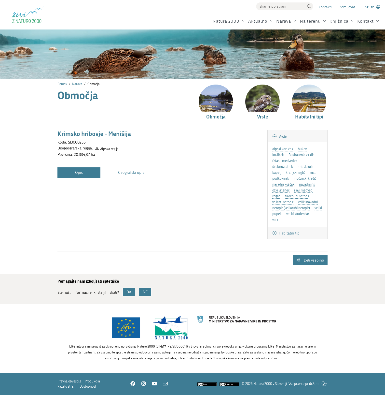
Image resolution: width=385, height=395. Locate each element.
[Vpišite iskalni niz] (280, 6)
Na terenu (310, 21)
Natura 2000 (226, 21)
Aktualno (257, 21)
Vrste (282, 136)
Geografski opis (131, 172)
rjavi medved (303, 190)
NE (145, 292)
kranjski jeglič (295, 173)
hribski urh (305, 167)
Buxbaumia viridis (301, 155)
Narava (283, 21)
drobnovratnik (282, 167)
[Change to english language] (371, 7)
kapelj (276, 173)
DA (128, 292)
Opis (79, 172)
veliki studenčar (297, 214)
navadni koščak (283, 184)
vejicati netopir (282, 202)
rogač (276, 196)
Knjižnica (339, 21)
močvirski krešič (305, 178)
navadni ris (307, 184)
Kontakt (365, 21)
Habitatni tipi (289, 233)
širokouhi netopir (297, 196)
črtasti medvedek (284, 161)
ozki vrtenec (280, 190)
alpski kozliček (282, 149)
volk (275, 220)
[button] (309, 6)
